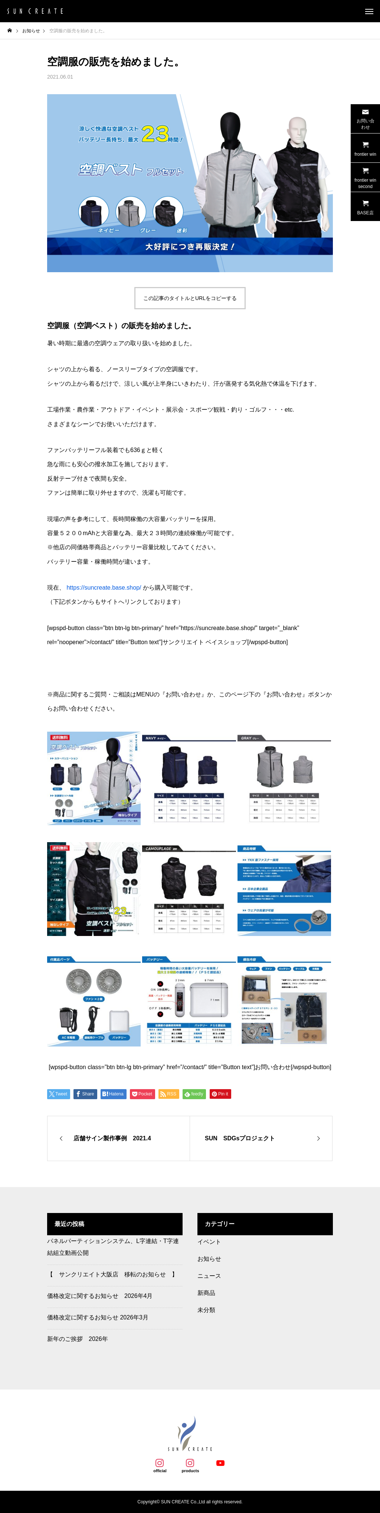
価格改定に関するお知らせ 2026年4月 (100, 1296)
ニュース (209, 1276)
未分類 (206, 1310)
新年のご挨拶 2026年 (77, 1339)
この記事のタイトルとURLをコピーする (190, 298)
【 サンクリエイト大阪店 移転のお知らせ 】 (112, 1274)
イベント (209, 1242)
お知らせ (209, 1259)
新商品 (206, 1293)
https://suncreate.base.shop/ (103, 587)
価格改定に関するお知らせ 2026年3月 (97, 1317)
